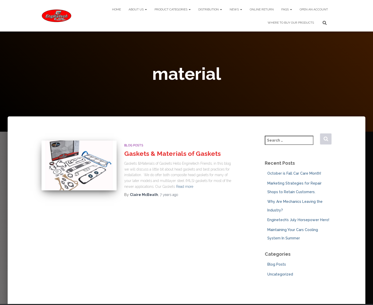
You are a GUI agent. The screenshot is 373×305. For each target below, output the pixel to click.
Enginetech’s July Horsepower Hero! (298, 220)
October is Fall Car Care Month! (294, 173)
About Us (138, 9)
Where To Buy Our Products (291, 22)
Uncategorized (280, 274)
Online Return (262, 9)
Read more (184, 187)
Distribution (210, 9)
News (236, 9)
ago (169, 195)
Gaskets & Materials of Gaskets (172, 153)
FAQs (286, 9)
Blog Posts (133, 145)
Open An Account (314, 9)
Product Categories (173, 9)
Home (116, 9)
